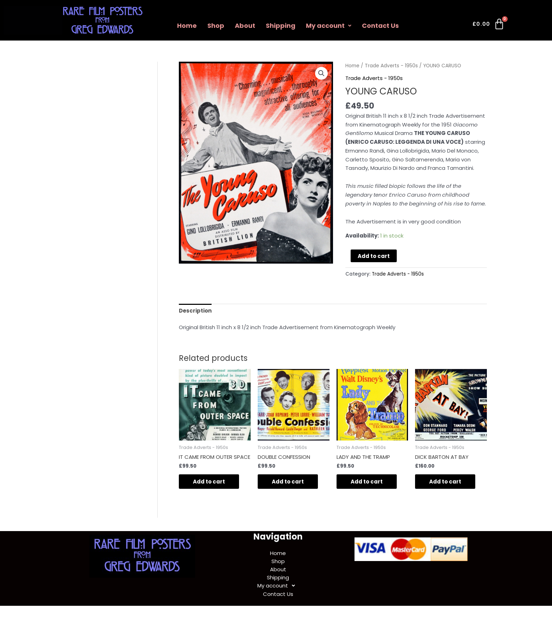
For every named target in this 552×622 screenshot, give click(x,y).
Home (187, 25)
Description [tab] (195, 310)
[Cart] (489, 25)
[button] (321, 73)
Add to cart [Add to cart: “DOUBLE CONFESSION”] (288, 481)
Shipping (280, 25)
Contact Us (380, 25)
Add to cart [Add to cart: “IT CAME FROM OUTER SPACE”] (209, 481)
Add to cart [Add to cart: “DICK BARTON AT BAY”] (445, 481)
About (245, 25)
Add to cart (374, 256)
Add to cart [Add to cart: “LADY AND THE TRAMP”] (367, 481)
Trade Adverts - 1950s (391, 65)
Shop (215, 25)
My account (328, 25)
